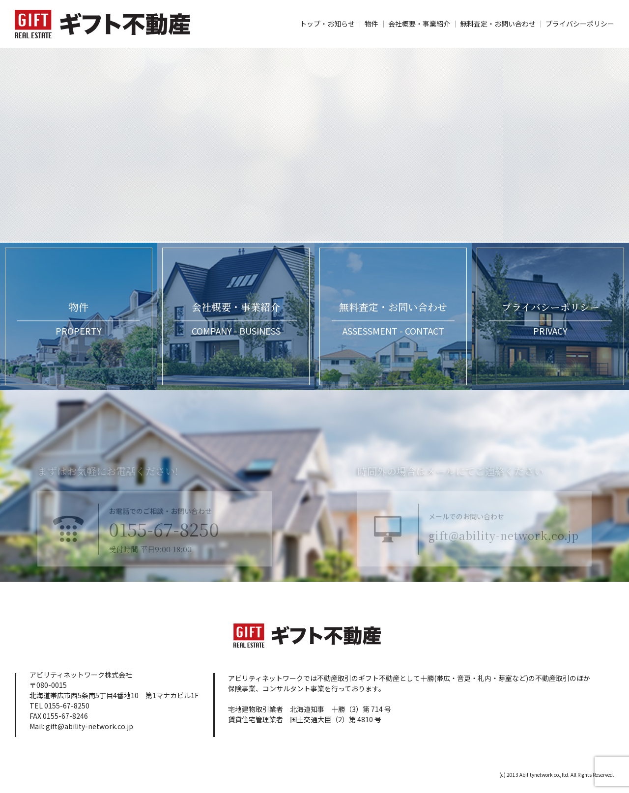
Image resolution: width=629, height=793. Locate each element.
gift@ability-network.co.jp (515, 545)
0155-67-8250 (152, 541)
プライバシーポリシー (579, 23)
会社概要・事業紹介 (419, 23)
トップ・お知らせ (327, 23)
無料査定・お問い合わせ (498, 23)
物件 (371, 23)
